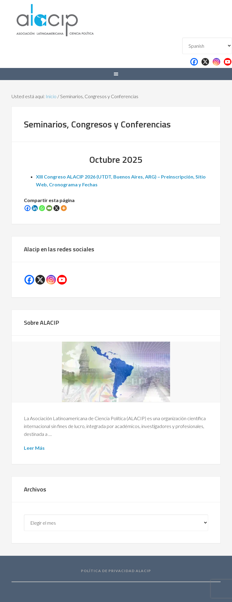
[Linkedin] (35, 208)
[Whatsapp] (42, 208)
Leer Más (34, 448)
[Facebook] (27, 208)
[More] (64, 208)
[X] (56, 208)
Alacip (69, 19)
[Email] (49, 208)
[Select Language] (207, 45)
